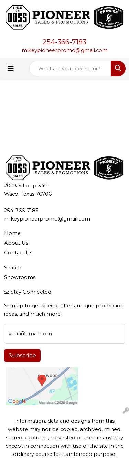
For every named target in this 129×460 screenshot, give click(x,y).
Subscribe (22, 355)
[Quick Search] (70, 68)
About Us (16, 243)
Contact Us (18, 252)
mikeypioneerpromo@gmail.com (65, 50)
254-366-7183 (64, 42)
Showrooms (19, 277)
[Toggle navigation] (10, 68)
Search (12, 268)
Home (12, 233)
